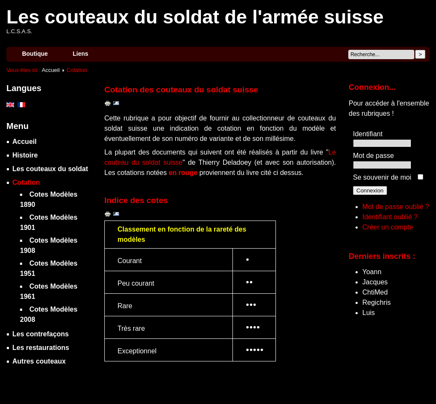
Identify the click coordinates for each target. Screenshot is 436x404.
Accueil (51, 70)
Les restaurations (40, 347)
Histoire (25, 155)
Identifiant (367, 134)
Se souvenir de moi (382, 177)
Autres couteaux (39, 361)
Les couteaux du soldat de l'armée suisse (195, 17)
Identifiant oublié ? (390, 217)
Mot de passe (373, 155)
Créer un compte (387, 227)
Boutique (35, 53)
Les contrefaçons (40, 334)
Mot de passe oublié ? (395, 206)
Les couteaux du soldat (50, 168)
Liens (81, 53)
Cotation (26, 182)
